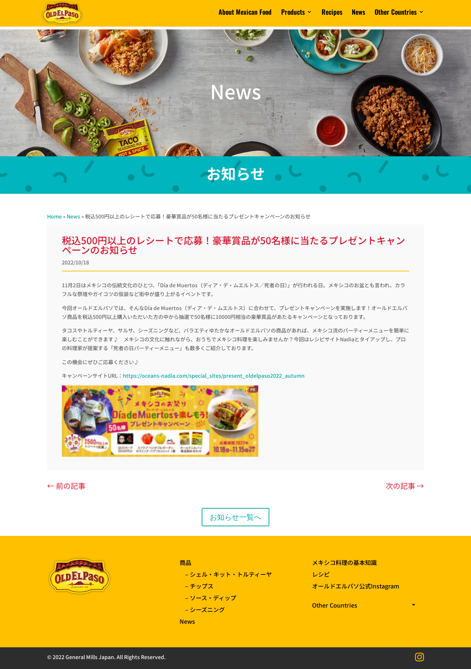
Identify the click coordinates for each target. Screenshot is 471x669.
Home (54, 216)
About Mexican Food (245, 15)
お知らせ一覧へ (235, 517)
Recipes (332, 15)
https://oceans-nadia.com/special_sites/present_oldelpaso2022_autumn (214, 375)
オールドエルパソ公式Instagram (355, 585)
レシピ (321, 574)
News (358, 15)
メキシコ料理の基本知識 (344, 562)
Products (293, 15)
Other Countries (396, 15)
